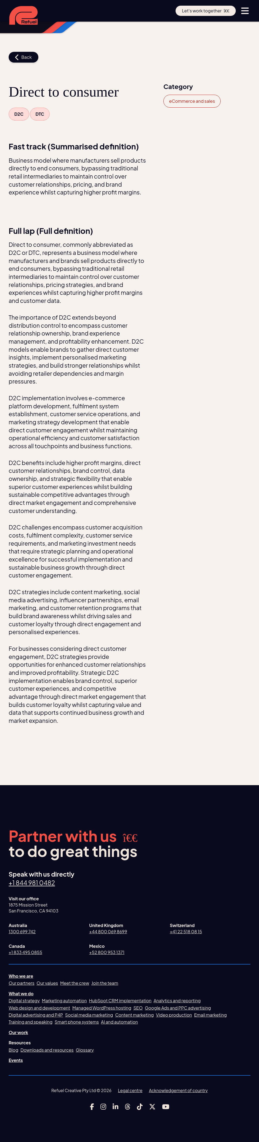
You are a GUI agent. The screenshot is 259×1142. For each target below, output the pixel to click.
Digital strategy (24, 1000)
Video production (174, 1015)
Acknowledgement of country (178, 1090)
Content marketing (134, 1015)
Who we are (21, 976)
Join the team (104, 983)
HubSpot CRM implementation (120, 1000)
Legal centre (130, 1090)
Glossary (85, 1050)
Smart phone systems (77, 1022)
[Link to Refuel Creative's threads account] (128, 1106)
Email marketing (210, 1015)
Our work (18, 1032)
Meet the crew (74, 983)
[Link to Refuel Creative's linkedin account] (115, 1106)
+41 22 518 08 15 (186, 931)
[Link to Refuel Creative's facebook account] (92, 1106)
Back (23, 57)
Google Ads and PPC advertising (178, 1008)
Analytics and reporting (177, 1000)
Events (16, 1060)
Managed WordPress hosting (101, 1008)
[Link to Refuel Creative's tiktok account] (140, 1106)
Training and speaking (30, 1022)
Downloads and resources (47, 1050)
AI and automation (119, 1022)
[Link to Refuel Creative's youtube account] (165, 1106)
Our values (47, 983)
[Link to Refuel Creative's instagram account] (103, 1106)
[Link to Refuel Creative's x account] (152, 1106)
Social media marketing (89, 1015)
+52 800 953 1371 (106, 952)
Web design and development (39, 1008)
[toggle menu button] (245, 10)
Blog (13, 1050)
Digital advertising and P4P (36, 1015)
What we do (21, 993)
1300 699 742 (22, 931)
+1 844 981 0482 (32, 883)
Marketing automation (64, 1000)
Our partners (21, 983)
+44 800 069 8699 (108, 931)
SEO (138, 1008)
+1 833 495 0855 (25, 952)
